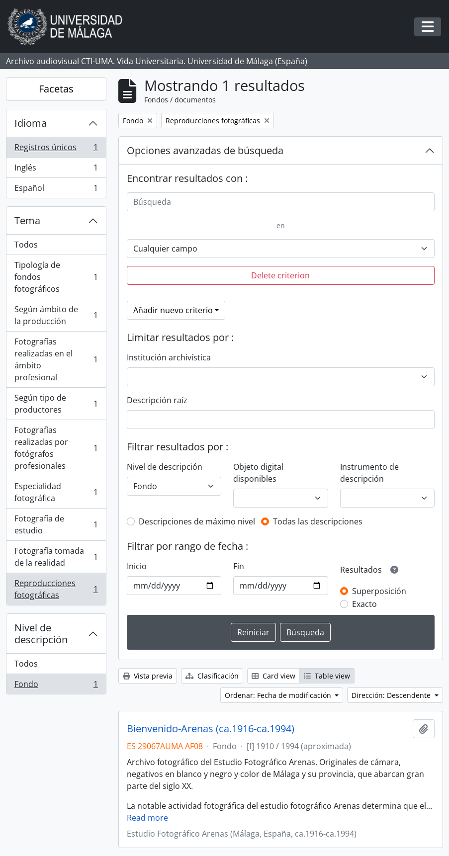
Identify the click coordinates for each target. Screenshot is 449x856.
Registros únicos (56, 149)
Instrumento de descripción (369, 472)
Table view (327, 676)
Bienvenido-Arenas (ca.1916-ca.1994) (210, 729)
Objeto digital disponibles (258, 472)
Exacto (364, 604)
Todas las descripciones (317, 521)
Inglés (56, 170)
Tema (27, 220)
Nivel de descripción (41, 633)
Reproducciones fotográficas (56, 589)
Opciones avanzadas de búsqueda (205, 150)
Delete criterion (280, 275)
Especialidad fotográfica (56, 492)
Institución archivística (169, 357)
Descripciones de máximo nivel (197, 521)
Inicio (137, 566)
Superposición (379, 591)
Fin (238, 566)
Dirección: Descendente (392, 695)
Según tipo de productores (56, 403)
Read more (147, 817)
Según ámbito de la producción (56, 315)
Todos (26, 244)
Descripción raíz (157, 400)
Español (56, 190)
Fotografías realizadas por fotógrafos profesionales (56, 448)
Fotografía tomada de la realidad (56, 556)
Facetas (56, 88)
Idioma (30, 123)
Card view (273, 676)
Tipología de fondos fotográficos (56, 276)
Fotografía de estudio (56, 524)
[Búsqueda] (281, 201)
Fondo (56, 686)
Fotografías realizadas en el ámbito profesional (56, 359)
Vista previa (148, 676)
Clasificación (212, 676)
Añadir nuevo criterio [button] (173, 310)
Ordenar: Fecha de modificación (279, 695)
